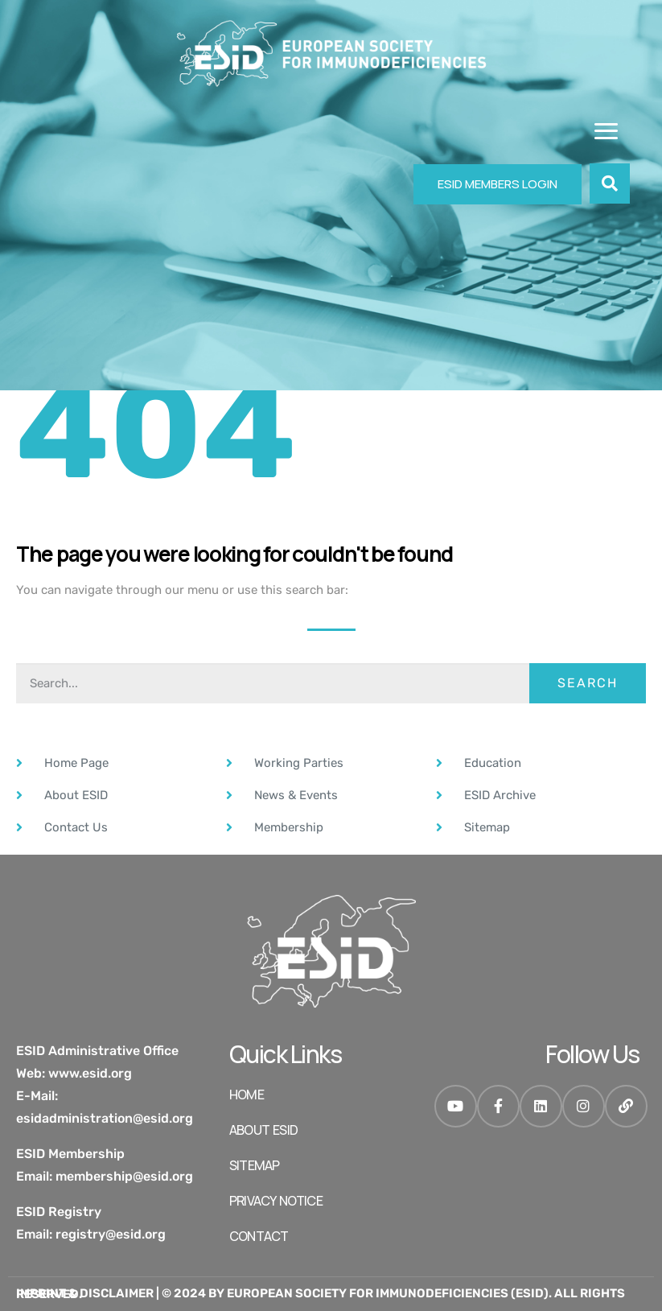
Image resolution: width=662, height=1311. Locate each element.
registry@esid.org (111, 1234)
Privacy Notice (276, 1201)
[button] (610, 183)
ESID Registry (58, 1211)
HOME (246, 1094)
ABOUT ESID (263, 1130)
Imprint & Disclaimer (85, 1293)
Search (587, 683)
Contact (258, 1236)
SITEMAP (254, 1165)
